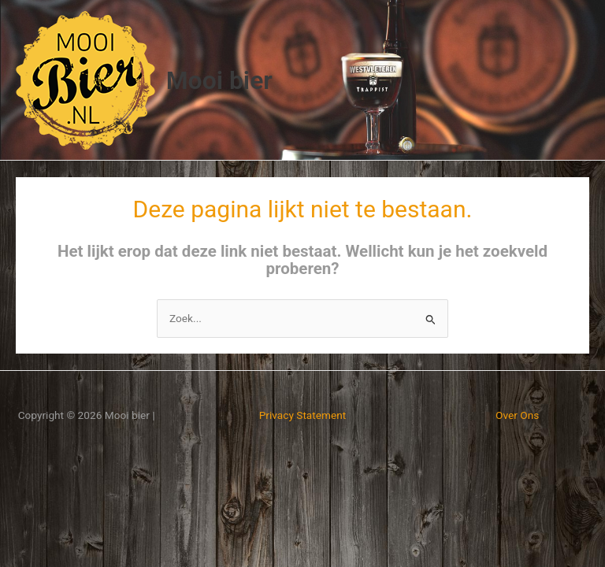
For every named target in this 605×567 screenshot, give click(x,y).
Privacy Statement (303, 415)
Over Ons (517, 415)
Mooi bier (219, 80)
